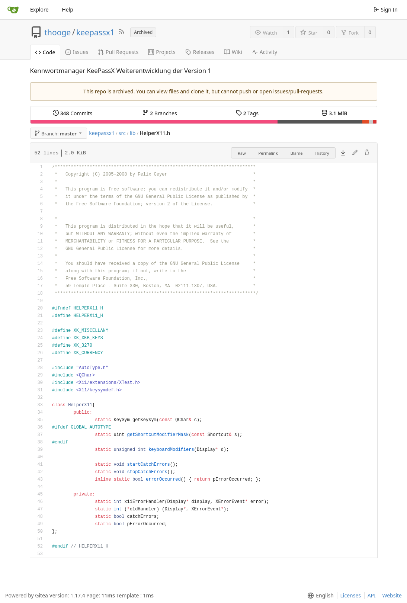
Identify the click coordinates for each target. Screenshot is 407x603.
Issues (76, 51)
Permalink (268, 153)
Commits (72, 113)
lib (133, 133)
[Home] (13, 9)
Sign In (385, 9)
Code (45, 52)
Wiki (233, 51)
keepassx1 (95, 32)
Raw (242, 153)
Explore (39, 9)
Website (392, 595)
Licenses (350, 595)
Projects (161, 51)
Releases (199, 51)
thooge (58, 32)
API (372, 595)
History (322, 153)
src (122, 133)
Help (67, 9)
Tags (247, 113)
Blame (297, 153)
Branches (159, 113)
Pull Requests (118, 51)
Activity (264, 51)
